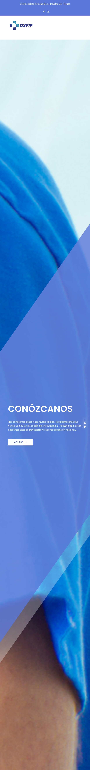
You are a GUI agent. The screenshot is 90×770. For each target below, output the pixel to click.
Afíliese (20, 444)
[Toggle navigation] (15, 37)
